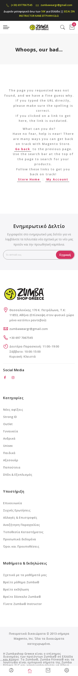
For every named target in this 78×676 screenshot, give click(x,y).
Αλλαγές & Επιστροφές (20, 517)
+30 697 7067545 (21, 338)
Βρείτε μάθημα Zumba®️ (21, 582)
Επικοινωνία (12, 503)
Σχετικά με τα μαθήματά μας (25, 575)
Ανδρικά (9, 438)
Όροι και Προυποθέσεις (21, 546)
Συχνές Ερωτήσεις (17, 510)
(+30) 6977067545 (19, 5)
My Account (57, 179)
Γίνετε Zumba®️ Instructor (22, 604)
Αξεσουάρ (10, 460)
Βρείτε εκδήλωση (16, 589)
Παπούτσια (11, 467)
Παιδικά (9, 453)
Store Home (29, 179)
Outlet (8, 424)
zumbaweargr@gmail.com (54, 5)
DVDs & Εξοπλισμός (17, 475)
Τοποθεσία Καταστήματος (23, 532)
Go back (22, 149)
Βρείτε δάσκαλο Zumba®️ (22, 597)
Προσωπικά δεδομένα (19, 539)
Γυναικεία (10, 431)
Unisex (8, 446)
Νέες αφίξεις (13, 410)
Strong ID (10, 417)
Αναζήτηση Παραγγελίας (21, 525)
